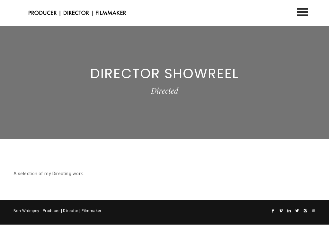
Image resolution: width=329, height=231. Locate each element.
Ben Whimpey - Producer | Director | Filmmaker (57, 211)
